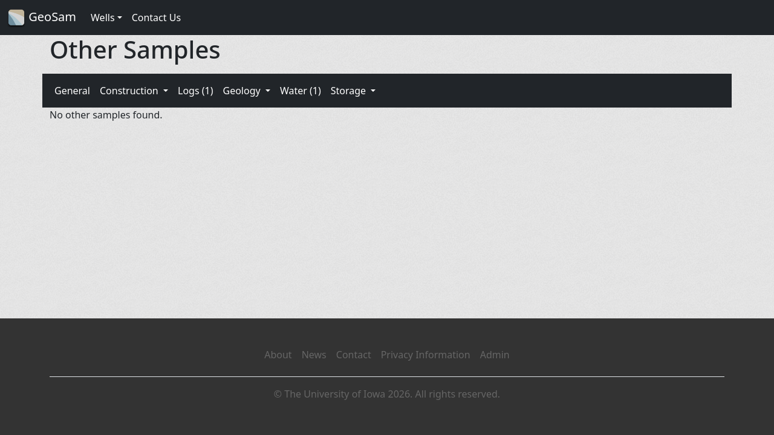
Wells (103, 17)
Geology (242, 90)
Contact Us (156, 17)
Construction (130, 90)
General (72, 90)
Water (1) (300, 90)
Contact (353, 354)
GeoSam (41, 17)
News (314, 354)
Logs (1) (195, 90)
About (277, 354)
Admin (495, 354)
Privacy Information (425, 354)
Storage (350, 90)
